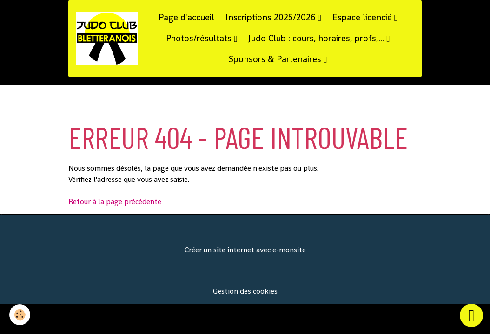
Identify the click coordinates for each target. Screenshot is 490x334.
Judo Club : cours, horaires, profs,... (317, 38)
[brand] (107, 38)
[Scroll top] (471, 315)
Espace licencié (363, 17)
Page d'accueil (186, 17)
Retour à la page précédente (114, 201)
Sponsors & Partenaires (276, 59)
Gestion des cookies (245, 291)
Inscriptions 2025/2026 (271, 17)
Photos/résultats (200, 38)
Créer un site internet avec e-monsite (245, 250)
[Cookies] (19, 314)
